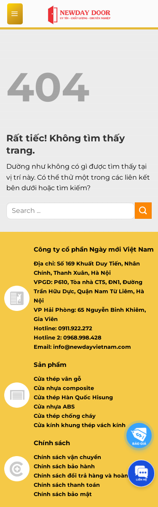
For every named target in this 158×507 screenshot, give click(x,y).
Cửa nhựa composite (64, 388)
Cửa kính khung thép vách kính (80, 425)
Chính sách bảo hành (64, 466)
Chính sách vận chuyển (67, 457)
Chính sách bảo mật (63, 494)
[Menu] (15, 13)
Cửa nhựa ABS (54, 406)
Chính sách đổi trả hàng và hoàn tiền (87, 475)
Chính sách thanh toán (67, 484)
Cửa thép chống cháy (65, 415)
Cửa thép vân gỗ (57, 378)
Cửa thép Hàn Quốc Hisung (73, 397)
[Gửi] (143, 210)
